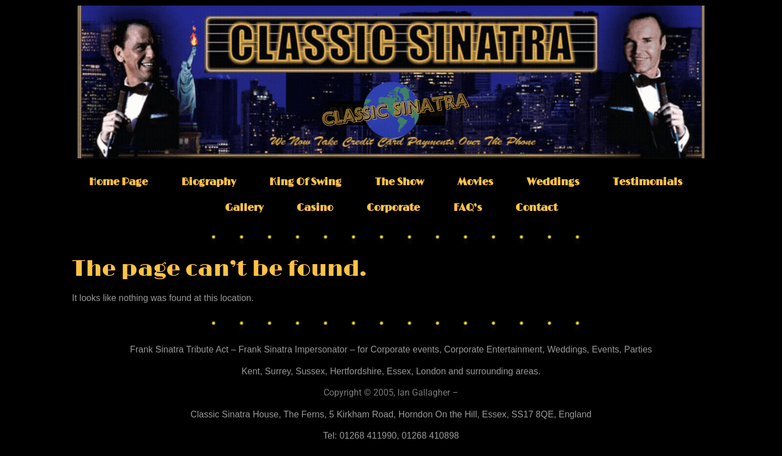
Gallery (244, 208)
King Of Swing (305, 182)
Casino (315, 208)
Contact (537, 208)
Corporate (393, 208)
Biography (208, 182)
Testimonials (647, 182)
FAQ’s (467, 208)
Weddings (553, 182)
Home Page (118, 182)
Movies (475, 182)
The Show (399, 182)
